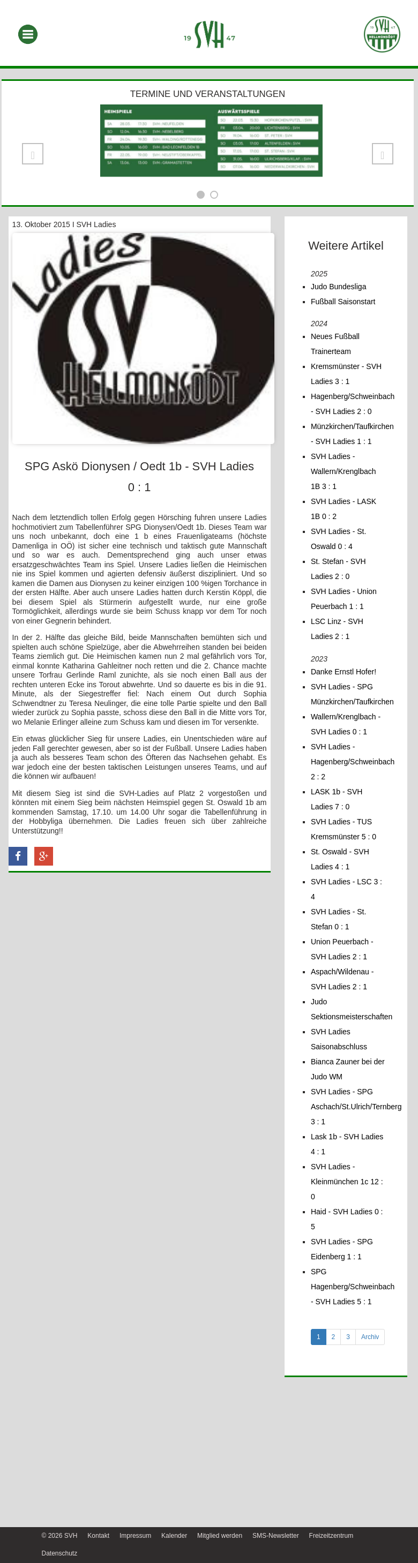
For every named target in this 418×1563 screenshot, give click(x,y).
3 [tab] (348, 1337)
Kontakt (98, 1535)
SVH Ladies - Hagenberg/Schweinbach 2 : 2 (352, 761)
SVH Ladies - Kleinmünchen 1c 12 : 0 (347, 1181)
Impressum (135, 1535)
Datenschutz (60, 1553)
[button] (32, 153)
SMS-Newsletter (275, 1535)
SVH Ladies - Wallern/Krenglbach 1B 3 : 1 (343, 471)
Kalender (174, 1535)
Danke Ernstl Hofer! (343, 671)
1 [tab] (318, 1337)
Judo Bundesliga (339, 286)
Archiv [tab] (370, 1337)
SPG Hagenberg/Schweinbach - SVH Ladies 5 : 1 (352, 1286)
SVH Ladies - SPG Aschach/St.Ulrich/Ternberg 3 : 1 (356, 1106)
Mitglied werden (219, 1535)
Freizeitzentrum (331, 1535)
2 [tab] (333, 1337)
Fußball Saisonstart (343, 301)
